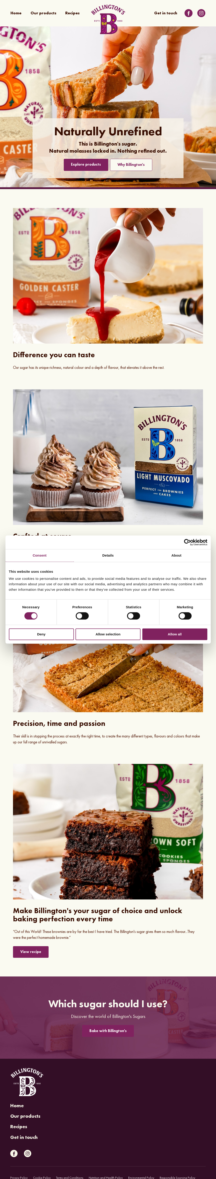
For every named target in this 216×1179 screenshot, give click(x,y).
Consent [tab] (40, 555)
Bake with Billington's (108, 1030)
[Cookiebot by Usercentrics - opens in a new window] (187, 542)
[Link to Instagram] (201, 13)
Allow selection (108, 634)
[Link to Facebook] (189, 13)
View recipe (30, 951)
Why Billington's (131, 164)
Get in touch (165, 13)
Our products (43, 13)
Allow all (175, 634)
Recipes (72, 13)
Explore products (86, 164)
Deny (41, 634)
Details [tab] (108, 555)
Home (15, 13)
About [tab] (177, 555)
